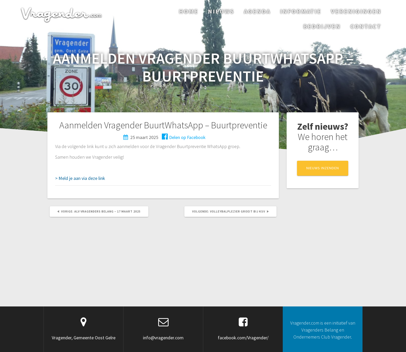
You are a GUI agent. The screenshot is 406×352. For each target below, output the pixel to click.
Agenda (257, 11)
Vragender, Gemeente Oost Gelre (83, 338)
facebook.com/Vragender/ (243, 338)
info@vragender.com (163, 338)
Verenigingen (356, 11)
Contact (365, 26)
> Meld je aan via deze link (80, 178)
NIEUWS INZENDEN (322, 168)
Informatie (300, 11)
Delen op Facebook (184, 137)
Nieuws (221, 11)
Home (188, 11)
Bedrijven (322, 26)
